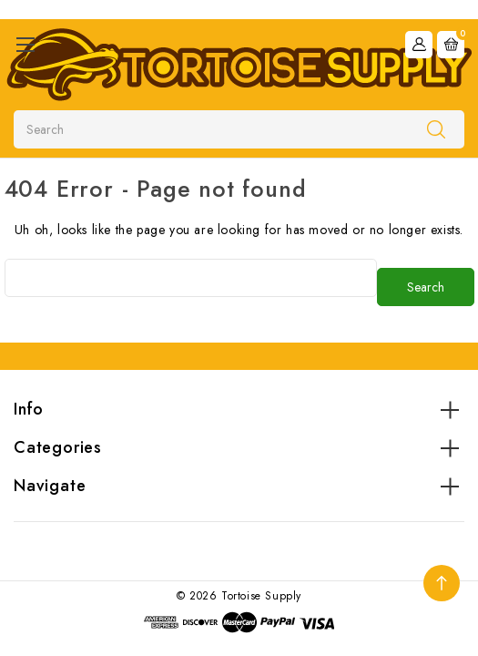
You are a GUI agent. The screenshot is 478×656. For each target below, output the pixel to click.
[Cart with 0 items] (450, 44)
